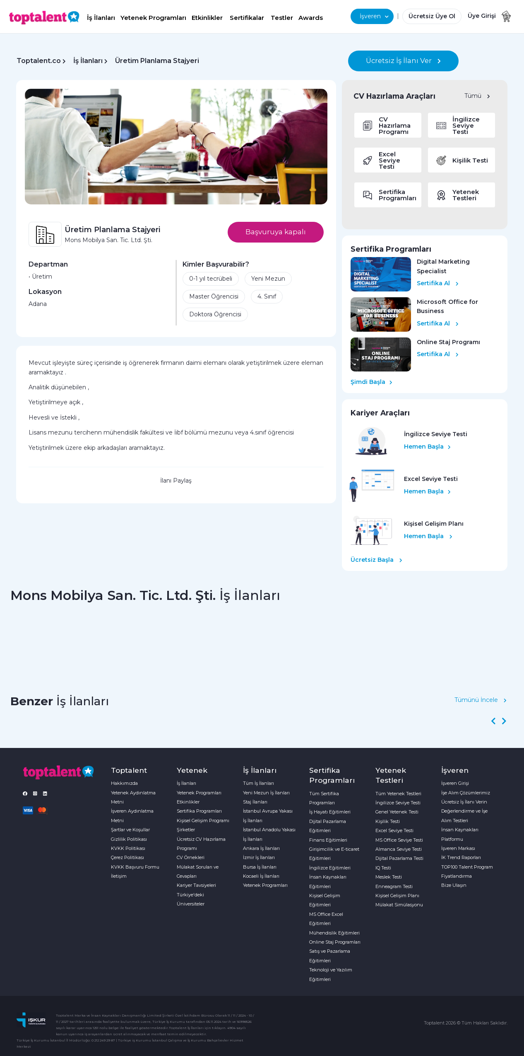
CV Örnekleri (190, 857)
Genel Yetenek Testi (396, 812)
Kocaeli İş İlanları (261, 876)
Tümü (477, 96)
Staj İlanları (255, 802)
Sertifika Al (438, 283)
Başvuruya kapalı (275, 232)
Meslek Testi (388, 877)
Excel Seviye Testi (394, 830)
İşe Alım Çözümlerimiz (465, 793)
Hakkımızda (124, 783)
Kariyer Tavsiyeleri (196, 885)
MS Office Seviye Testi (399, 840)
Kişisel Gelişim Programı (203, 820)
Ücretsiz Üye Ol (432, 16)
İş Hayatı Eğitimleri (330, 812)
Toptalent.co (39, 61)
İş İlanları (101, 18)
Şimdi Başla (371, 382)
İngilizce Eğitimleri (330, 868)
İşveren (374, 16)
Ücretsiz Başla (376, 559)
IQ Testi (383, 868)
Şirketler (186, 830)
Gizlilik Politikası (129, 839)
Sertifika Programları (199, 811)
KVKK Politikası (128, 848)
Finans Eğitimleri (328, 840)
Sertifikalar (247, 18)
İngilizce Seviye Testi (398, 803)
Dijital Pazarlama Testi (399, 858)
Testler (282, 18)
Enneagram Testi (394, 886)
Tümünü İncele (480, 700)
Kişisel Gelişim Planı (397, 895)
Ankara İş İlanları (261, 848)
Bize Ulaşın (453, 885)
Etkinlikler (207, 18)
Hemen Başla (427, 446)
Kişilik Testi (387, 821)
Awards (310, 18)
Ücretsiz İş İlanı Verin (464, 802)
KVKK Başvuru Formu (135, 867)
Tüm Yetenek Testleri (398, 793)
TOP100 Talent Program (467, 867)
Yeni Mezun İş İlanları (266, 793)
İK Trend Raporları (461, 857)
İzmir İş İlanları (259, 857)
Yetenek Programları (153, 18)
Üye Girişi (482, 15)
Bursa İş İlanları (259, 867)
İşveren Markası (458, 848)
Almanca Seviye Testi (398, 849)
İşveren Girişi (455, 783)
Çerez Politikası (127, 857)
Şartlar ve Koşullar (130, 830)
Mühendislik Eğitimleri (334, 933)
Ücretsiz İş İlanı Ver (403, 60)
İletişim (119, 876)
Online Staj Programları (335, 942)
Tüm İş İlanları (258, 783)
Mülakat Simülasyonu (399, 905)
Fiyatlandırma (456, 876)
